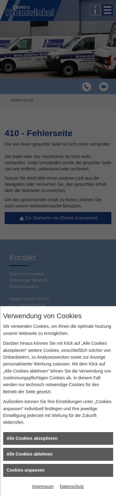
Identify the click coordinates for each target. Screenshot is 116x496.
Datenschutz (72, 486)
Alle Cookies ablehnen (29, 454)
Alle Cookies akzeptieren (32, 438)
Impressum (43, 486)
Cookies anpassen (25, 470)
